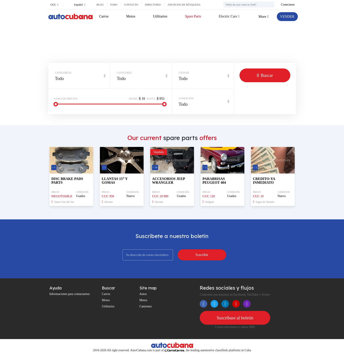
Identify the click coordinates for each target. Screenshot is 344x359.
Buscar (265, 75)
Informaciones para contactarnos (69, 294)
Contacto (131, 4)
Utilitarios (160, 16)
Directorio (153, 4)
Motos (130, 16)
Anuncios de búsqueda (183, 4)
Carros (104, 16)
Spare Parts (193, 16)
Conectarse (288, 4)
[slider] (55, 104)
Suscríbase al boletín (235, 317)
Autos (143, 294)
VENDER (287, 16)
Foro (113, 4)
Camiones (145, 306)
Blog (100, 4)
